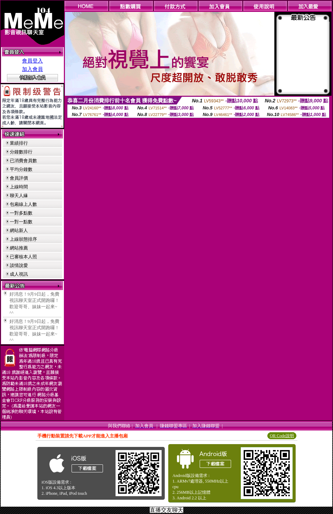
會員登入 (32, 61)
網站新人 (19, 230)
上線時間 (19, 186)
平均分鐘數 (21, 169)
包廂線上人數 (23, 204)
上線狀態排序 (23, 239)
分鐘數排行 (21, 151)
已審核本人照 (23, 256)
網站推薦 (19, 248)
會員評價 (19, 178)
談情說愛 (19, 265)
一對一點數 (21, 221)
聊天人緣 (19, 195)
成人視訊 (19, 274)
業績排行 (19, 143)
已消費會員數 (23, 160)
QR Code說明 (282, 435)
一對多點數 (21, 213)
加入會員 (32, 69)
